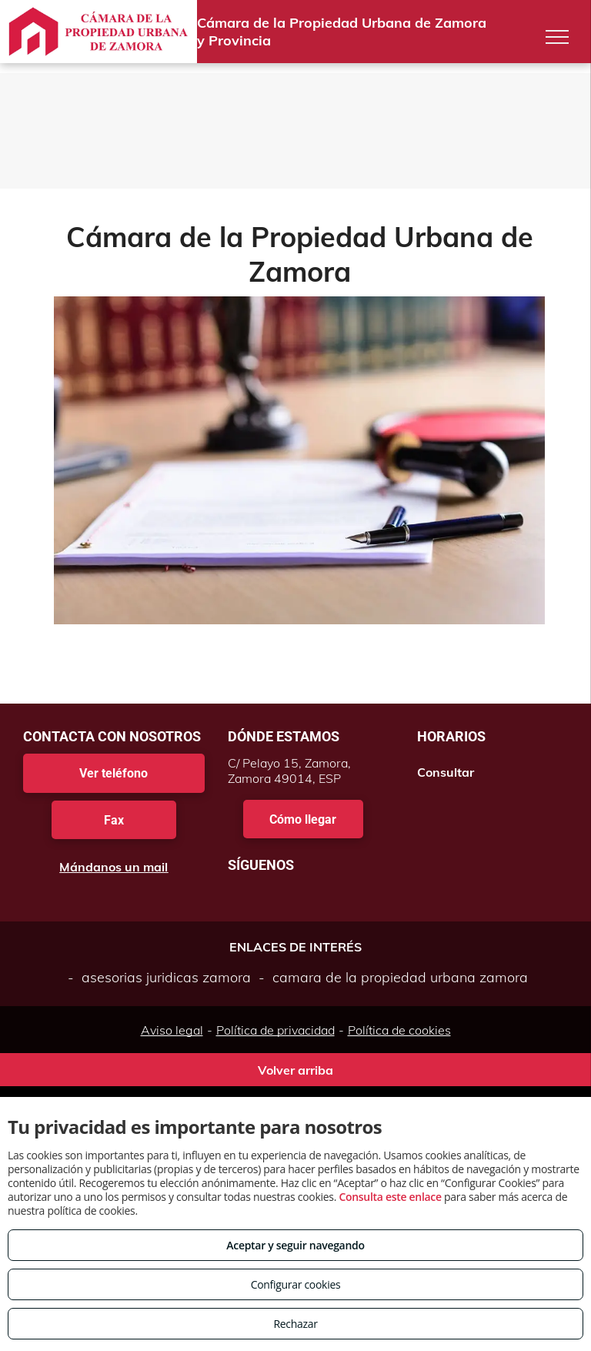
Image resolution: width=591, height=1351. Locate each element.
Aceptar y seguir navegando (295, 1245)
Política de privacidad (275, 1030)
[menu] (557, 37)
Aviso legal (172, 1030)
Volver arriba (295, 1070)
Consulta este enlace (390, 1196)
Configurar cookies (296, 1284)
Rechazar (295, 1323)
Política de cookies (399, 1030)
